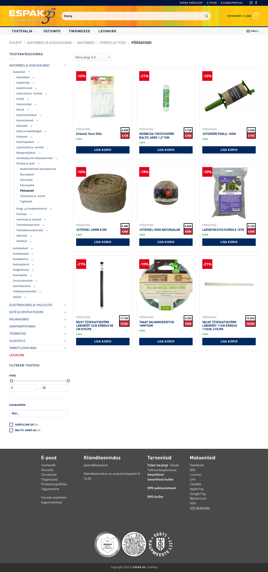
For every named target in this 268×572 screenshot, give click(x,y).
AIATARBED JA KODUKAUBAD (49, 42)
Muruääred (27, 174)
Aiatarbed (86, 42)
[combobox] (136, 16)
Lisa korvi (102, 150)
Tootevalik (23, 31)
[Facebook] (256, 3)
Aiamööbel (23, 77)
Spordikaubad (21, 286)
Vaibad (17, 297)
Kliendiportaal (232, 2)
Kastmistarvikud (26, 115)
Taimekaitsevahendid (29, 230)
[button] (243, 16)
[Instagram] (251, 3)
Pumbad (21, 214)
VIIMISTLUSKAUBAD (23, 348)
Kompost (21, 136)
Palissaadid (27, 185)
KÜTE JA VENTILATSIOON (26, 312)
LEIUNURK (107, 31)
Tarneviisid (48, 475)
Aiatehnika (23, 82)
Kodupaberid (21, 264)
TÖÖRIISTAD (17, 334)
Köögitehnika (21, 270)
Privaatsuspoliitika (54, 484)
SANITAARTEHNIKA (22, 326)
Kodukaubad (21, 253)
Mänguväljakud (26, 152)
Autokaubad (20, 248)
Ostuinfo (52, 31)
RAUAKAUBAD (19, 319)
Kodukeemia (20, 259)
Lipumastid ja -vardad (30, 147)
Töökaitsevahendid (24, 291)
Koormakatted (25, 142)
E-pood (212, 2)
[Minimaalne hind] (11, 380)
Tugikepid (26, 201)
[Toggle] (65, 65)
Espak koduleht (191, 2)
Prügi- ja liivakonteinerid (31, 208)
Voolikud (21, 241)
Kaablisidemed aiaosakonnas (38, 169)
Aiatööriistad (24, 88)
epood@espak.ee (96, 465)
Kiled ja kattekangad (29, 131)
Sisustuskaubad (23, 280)
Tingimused (79, 31)
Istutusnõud (23, 104)
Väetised (21, 235)
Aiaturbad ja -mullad (29, 93)
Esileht (15, 42)
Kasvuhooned (24, 120)
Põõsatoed (27, 190)
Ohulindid (26, 180)
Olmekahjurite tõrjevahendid (34, 158)
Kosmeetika (20, 275)
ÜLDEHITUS (17, 341)
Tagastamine (50, 489)
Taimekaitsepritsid (27, 225)
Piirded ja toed (113, 42)
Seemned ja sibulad (28, 219)
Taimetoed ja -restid (32, 196)
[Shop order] (92, 57)
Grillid (20, 99)
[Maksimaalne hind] (68, 380)
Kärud (20, 109)
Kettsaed (21, 125)
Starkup (152, 567)
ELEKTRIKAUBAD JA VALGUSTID (30, 305)
